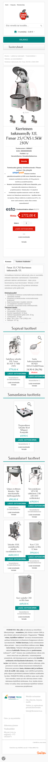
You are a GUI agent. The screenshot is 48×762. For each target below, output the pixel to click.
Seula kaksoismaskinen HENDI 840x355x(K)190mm (35, 362)
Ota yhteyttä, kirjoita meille (34, 701)
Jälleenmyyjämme (11, 725)
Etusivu (7, 56)
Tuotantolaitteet (30, 56)
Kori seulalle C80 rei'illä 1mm (24, 599)
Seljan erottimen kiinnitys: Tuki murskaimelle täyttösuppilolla (13, 492)
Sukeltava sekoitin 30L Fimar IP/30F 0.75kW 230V (13, 362)
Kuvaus (8, 262)
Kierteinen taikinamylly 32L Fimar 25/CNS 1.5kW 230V (22, 62)
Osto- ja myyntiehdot (12, 718)
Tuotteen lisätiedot (23, 262)
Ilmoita (24, 161)
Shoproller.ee (41, 753)
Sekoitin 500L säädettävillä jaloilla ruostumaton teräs (13, 548)
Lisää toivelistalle (24, 237)
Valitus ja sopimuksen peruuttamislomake (34, 706)
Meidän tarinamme (33, 696)
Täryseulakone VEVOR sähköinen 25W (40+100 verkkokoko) (34, 493)
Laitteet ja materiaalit (17, 56)
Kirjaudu (13, 5)
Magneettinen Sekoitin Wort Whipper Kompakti (24, 429)
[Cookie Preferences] (3, 758)
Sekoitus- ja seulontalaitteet (13, 59)
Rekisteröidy (21, 5)
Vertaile (23, 242)
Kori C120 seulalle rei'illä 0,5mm (34, 546)
